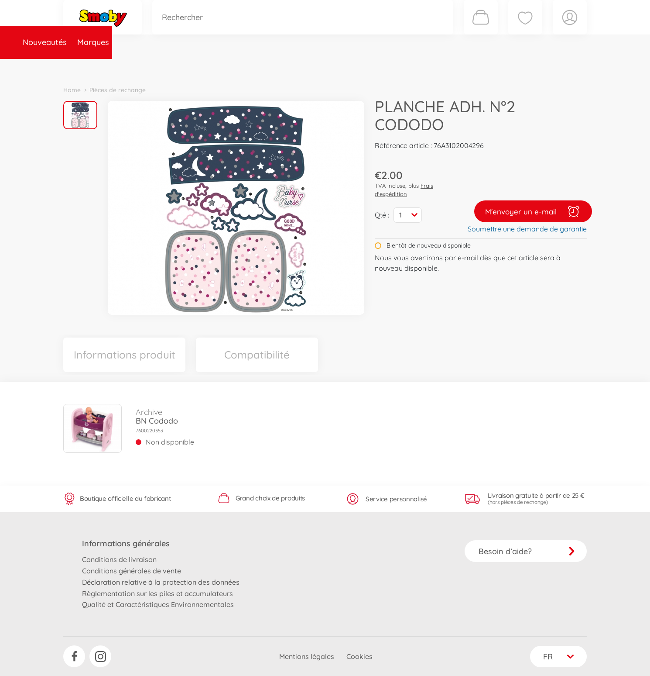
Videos (310, 67)
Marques (139, 67)
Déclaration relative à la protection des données (160, 582)
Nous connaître (443, 67)
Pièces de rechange (251, 67)
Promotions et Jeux (368, 67)
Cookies (359, 656)
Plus (489, 67)
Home (72, 90)
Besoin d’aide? (527, 551)
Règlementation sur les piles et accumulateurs (157, 593)
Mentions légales (306, 656)
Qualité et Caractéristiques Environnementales (158, 604)
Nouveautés (90, 67)
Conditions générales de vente (131, 570)
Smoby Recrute (535, 67)
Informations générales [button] (126, 543)
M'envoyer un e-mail (533, 211)
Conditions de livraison (119, 559)
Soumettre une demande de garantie (527, 228)
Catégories (185, 67)
